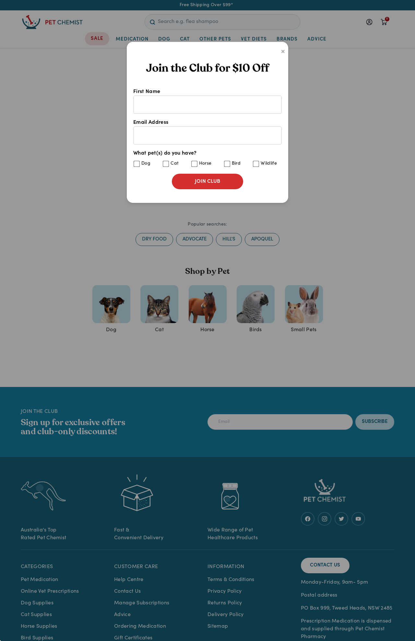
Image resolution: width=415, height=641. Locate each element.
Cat (175, 163)
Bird (236, 163)
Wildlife (269, 163)
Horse (205, 163)
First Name (207, 101)
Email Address (207, 132)
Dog (145, 163)
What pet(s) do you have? (207, 159)
